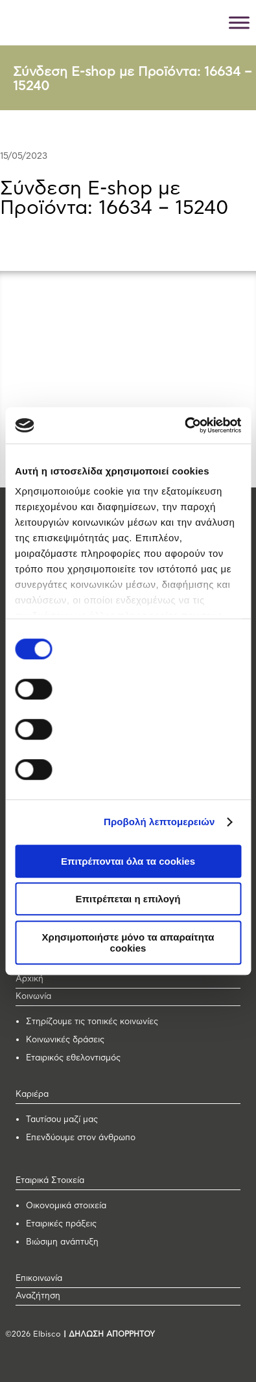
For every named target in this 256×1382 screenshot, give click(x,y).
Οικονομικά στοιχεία (66, 1206)
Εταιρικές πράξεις (61, 1224)
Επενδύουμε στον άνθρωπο (80, 1138)
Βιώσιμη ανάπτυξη (62, 1242)
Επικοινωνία (39, 1278)
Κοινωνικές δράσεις (65, 1040)
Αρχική (29, 979)
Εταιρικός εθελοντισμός (73, 1058)
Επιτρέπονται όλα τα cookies (128, 861)
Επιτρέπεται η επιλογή (128, 898)
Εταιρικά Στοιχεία (50, 1181)
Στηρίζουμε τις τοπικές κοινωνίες (92, 1022)
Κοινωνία (33, 996)
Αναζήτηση (38, 1296)
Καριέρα (32, 1094)
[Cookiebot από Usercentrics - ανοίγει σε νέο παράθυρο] (184, 425)
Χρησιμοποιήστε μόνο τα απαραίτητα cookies (128, 942)
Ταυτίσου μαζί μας (62, 1120)
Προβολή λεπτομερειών (159, 821)
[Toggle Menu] (239, 22)
